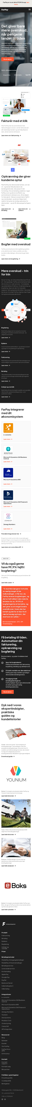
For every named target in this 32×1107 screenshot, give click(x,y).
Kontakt (4, 1059)
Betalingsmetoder (8, 957)
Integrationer (6, 994)
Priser (4, 951)
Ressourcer (6, 1035)
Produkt (4, 933)
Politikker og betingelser (10, 1075)
